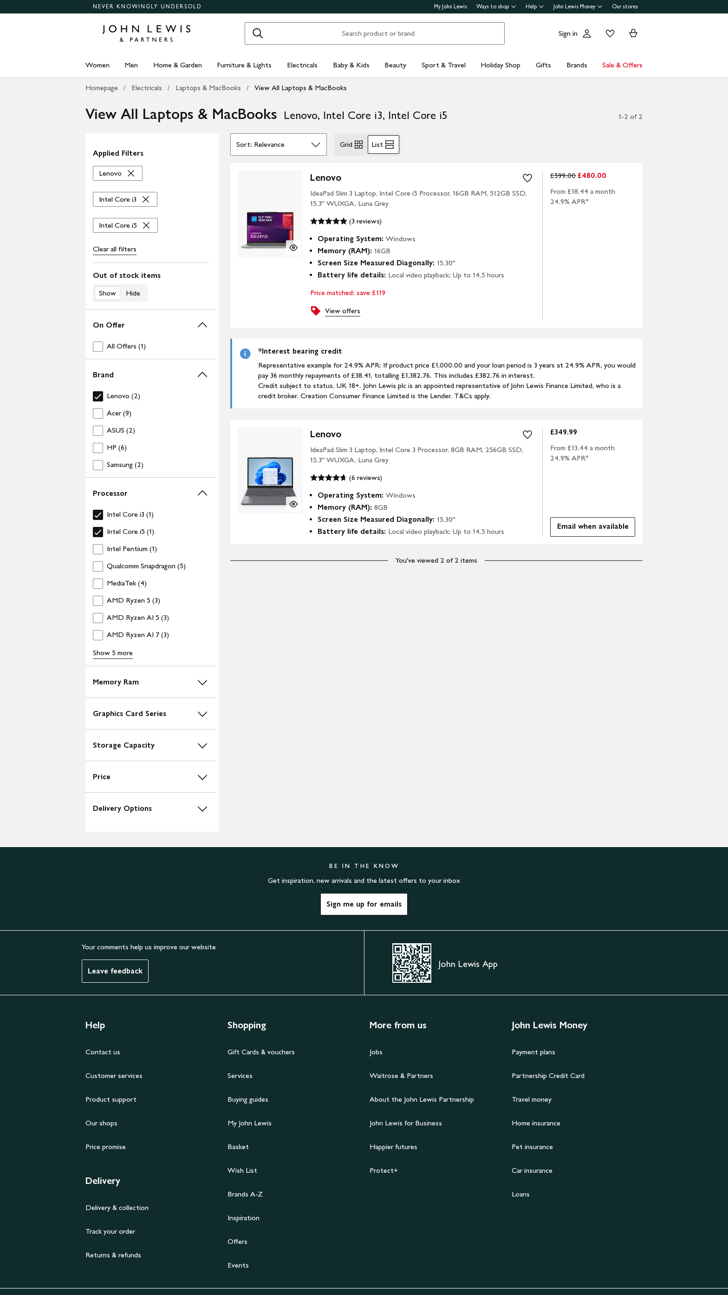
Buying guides (248, 1099)
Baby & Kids (351, 64)
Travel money (532, 1099)
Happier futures (393, 1146)
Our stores (625, 6)
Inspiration (244, 1217)
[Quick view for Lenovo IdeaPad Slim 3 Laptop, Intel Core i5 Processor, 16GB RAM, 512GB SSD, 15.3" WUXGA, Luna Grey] (293, 247)
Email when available (589, 528)
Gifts (543, 64)
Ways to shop (496, 6)
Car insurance (532, 1170)
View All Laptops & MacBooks (300, 87)
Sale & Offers (622, 64)
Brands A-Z (245, 1194)
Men (131, 64)
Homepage (101, 87)
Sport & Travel (444, 64)
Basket (238, 1146)
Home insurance (536, 1122)
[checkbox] (151, 346)
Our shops (101, 1122)
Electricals (302, 64)
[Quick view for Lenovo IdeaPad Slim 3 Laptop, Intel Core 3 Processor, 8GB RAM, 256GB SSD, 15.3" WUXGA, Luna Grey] (293, 504)
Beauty (395, 64)
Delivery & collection (117, 1207)
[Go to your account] (587, 33)
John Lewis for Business (406, 1122)
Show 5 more (113, 652)
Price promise (105, 1146)
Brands (576, 64)
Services (240, 1075)
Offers (237, 1241)
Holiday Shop (500, 64)
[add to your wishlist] (527, 178)
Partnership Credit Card (548, 1075)
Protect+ (384, 1170)
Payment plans (533, 1051)
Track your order (110, 1231)
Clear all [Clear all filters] (114, 249)
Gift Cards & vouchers (261, 1051)
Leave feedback (115, 970)
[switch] (151, 286)
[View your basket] (633, 33)
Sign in (568, 33)
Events (238, 1265)
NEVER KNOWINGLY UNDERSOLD (147, 6)
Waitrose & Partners (401, 1075)
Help (535, 6)
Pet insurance (532, 1146)
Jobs (376, 1051)
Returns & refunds (113, 1254)
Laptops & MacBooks (208, 87)
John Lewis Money (578, 6)
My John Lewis (450, 6)
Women (97, 64)
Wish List (242, 1170)
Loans (521, 1194)
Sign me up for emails (364, 904)
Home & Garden (177, 64)
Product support (110, 1099)
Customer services (114, 1075)
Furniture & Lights (244, 64)
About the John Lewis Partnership (422, 1099)
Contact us (102, 1051)
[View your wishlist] (608, 33)
